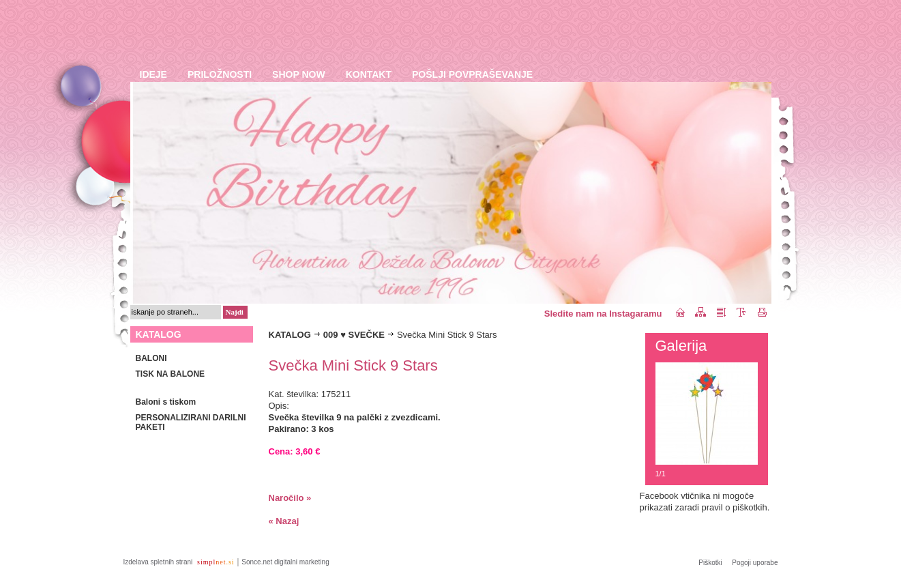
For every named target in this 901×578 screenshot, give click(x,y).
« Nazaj (284, 521)
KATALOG (290, 335)
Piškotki (710, 562)
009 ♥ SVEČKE (354, 335)
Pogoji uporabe (755, 562)
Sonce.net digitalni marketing (285, 562)
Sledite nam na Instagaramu (603, 313)
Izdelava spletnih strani (159, 562)
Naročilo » (290, 498)
